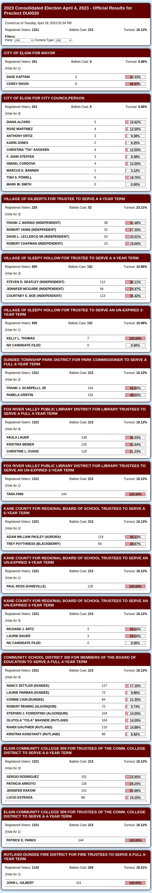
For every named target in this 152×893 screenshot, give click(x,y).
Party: (9, 40)
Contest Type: (44, 40)
